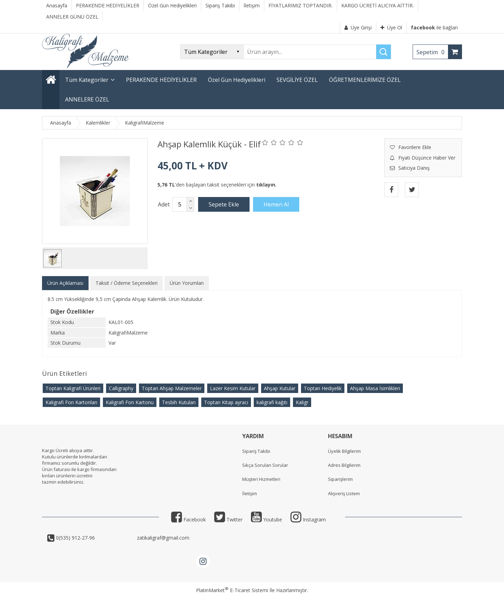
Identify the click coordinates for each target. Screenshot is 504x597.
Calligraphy (121, 388)
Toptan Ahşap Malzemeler (172, 388)
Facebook (188, 519)
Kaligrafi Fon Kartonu (130, 402)
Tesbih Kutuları (179, 402)
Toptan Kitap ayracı (226, 402)
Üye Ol (391, 27)
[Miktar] (179, 204)
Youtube (266, 519)
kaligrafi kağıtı (272, 402)
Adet (164, 204)
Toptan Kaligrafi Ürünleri (73, 388)
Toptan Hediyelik (323, 388)
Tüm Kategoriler (86, 80)
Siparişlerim (340, 479)
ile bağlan (434, 27)
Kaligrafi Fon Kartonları (71, 402)
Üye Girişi (358, 27)
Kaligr (302, 402)
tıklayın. (266, 184)
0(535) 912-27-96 (95, 537)
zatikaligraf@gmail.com (162, 537)
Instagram (308, 519)
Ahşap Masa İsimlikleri (375, 388)
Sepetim (432, 52)
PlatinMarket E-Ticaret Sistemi (232, 590)
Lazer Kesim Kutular (232, 388)
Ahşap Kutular (279, 388)
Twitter (228, 519)
